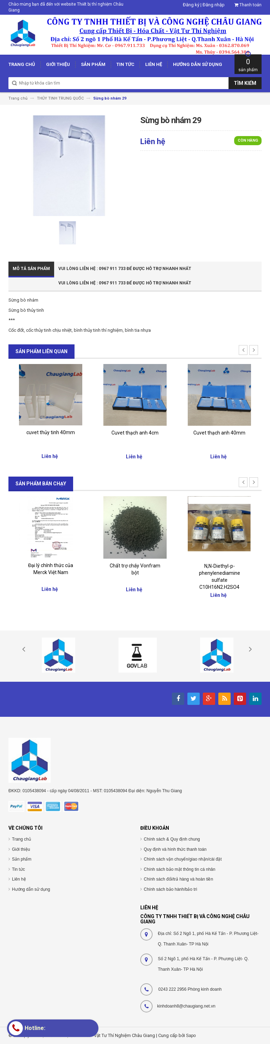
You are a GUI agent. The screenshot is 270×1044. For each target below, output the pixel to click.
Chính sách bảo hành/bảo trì (170, 889)
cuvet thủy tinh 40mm (50, 432)
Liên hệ (19, 879)
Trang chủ (21, 839)
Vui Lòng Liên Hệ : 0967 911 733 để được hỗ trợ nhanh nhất (124, 268)
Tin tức (18, 869)
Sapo (191, 1035)
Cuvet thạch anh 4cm (135, 433)
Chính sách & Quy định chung (172, 839)
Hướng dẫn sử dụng (31, 889)
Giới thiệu (21, 849)
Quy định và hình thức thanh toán (175, 849)
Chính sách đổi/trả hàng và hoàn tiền (178, 879)
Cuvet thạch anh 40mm (219, 433)
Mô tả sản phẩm (31, 268)
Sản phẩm (21, 859)
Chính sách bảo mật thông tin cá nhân (179, 869)
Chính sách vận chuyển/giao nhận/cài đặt (182, 859)
